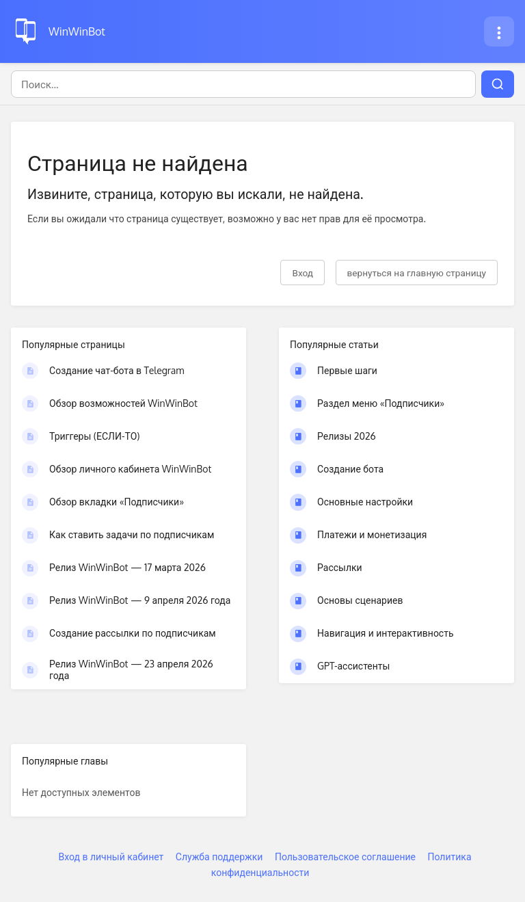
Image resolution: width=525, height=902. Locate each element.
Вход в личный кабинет (110, 856)
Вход (302, 272)
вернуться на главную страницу (416, 272)
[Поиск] (243, 84)
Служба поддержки (219, 856)
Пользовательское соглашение (345, 856)
